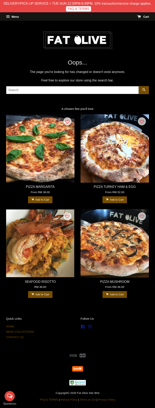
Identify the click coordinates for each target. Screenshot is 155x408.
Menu (12, 17)
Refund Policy (69, 399)
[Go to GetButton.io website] (9, 404)
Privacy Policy (106, 399)
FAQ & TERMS (78, 8)
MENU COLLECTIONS (20, 331)
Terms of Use (88, 399)
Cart (143, 17)
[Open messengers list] (10, 396)
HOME (10, 326)
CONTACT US (15, 337)
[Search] (72, 90)
